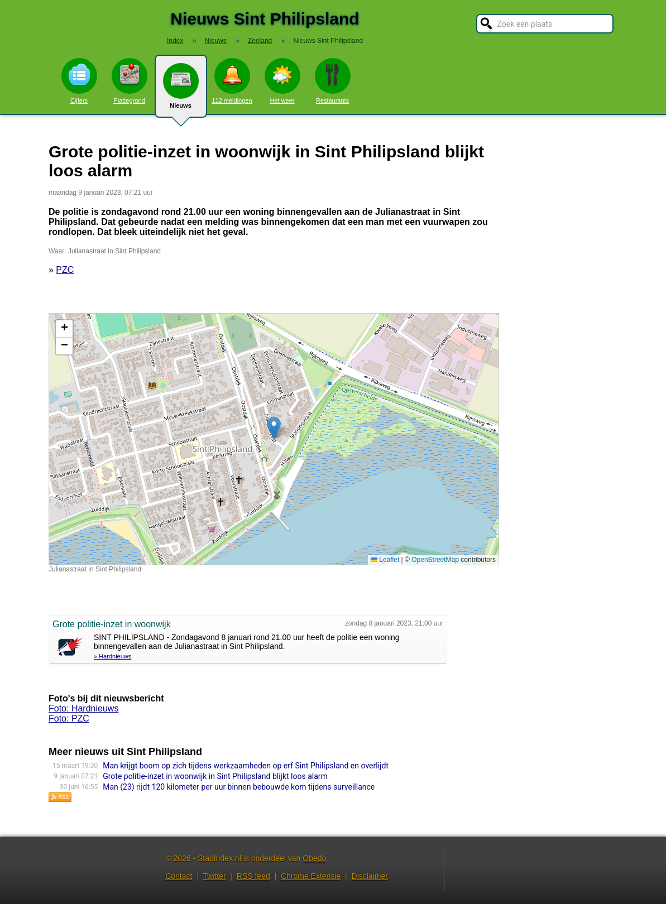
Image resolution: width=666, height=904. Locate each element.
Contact (178, 876)
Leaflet (385, 560)
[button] (274, 427)
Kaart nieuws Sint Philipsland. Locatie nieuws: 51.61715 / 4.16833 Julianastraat (272, 439)
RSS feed (253, 876)
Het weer (282, 81)
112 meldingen (232, 81)
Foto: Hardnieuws (83, 708)
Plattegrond (129, 81)
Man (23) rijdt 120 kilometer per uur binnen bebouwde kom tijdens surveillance (239, 786)
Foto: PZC (69, 718)
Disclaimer (370, 876)
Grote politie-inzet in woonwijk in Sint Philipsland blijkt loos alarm (215, 776)
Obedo (314, 858)
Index (175, 41)
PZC (65, 270)
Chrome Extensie (311, 876)
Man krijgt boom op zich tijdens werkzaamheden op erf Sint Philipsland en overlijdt (246, 765)
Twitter (214, 876)
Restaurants (333, 81)
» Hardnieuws (112, 656)
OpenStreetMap (435, 560)
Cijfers (79, 81)
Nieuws (181, 90)
